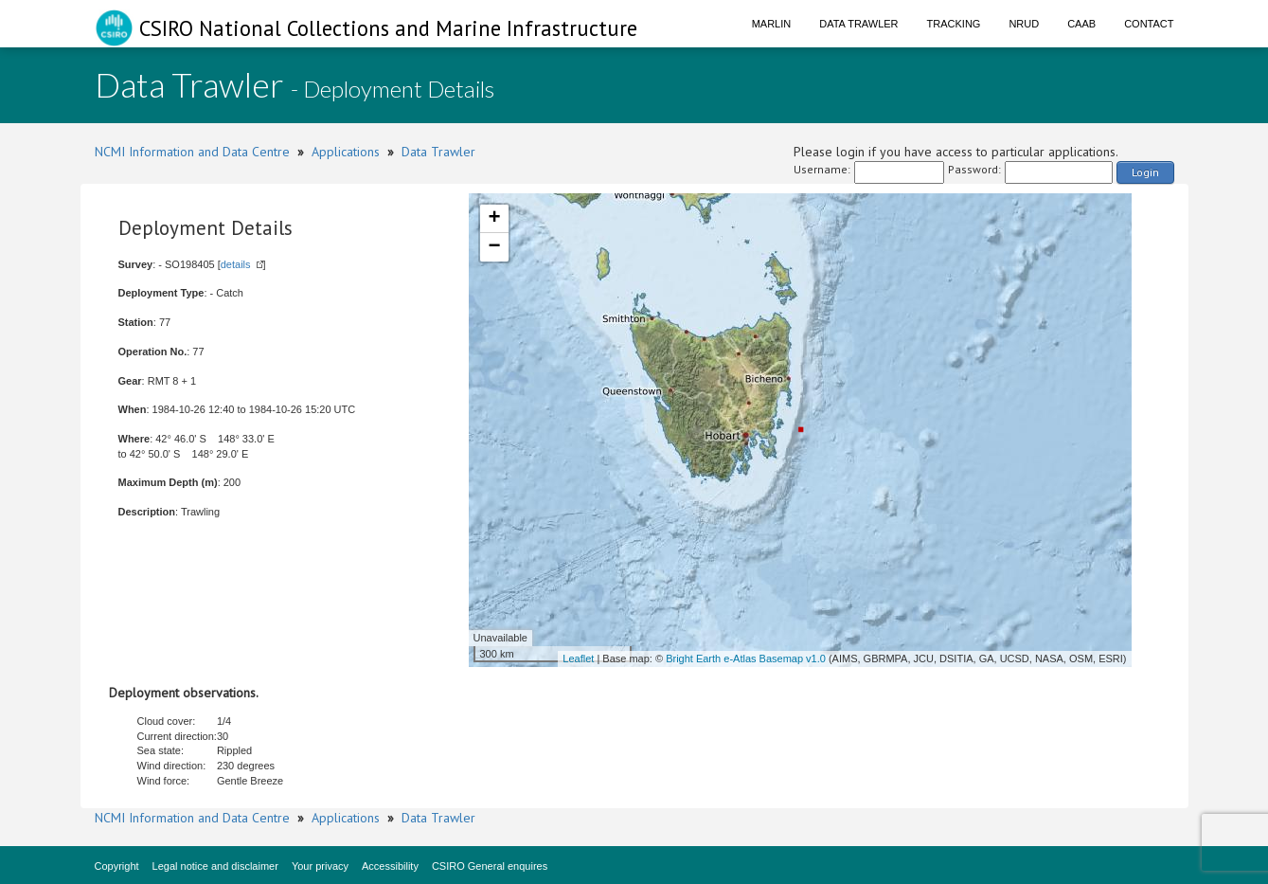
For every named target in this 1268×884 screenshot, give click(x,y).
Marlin (772, 23)
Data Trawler (858, 23)
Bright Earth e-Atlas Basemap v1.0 (746, 658)
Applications (346, 151)
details (236, 264)
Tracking (954, 23)
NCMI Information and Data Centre (192, 151)
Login (1145, 172)
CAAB (1081, 23)
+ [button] (494, 219)
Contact (1148, 23)
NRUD (1024, 23)
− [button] (494, 247)
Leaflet (578, 658)
